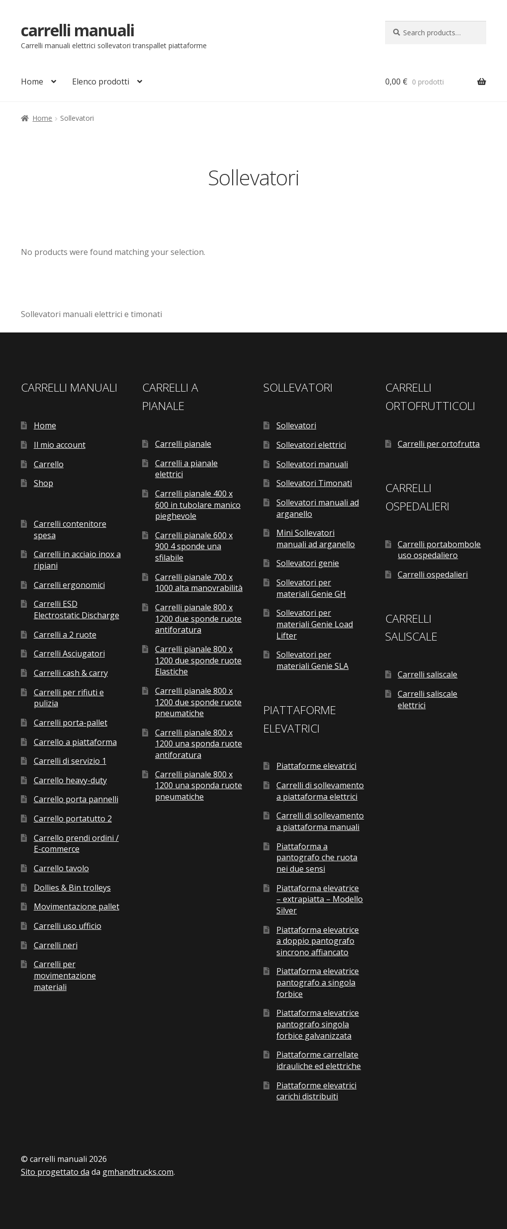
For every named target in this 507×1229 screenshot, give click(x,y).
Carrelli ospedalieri (433, 574)
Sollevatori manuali (312, 464)
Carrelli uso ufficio (67, 925)
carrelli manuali (77, 30)
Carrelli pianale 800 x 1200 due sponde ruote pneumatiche (198, 702)
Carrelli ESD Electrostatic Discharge (76, 609)
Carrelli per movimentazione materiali (65, 975)
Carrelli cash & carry (71, 672)
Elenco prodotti (100, 81)
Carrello (49, 464)
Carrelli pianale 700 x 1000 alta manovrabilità (199, 583)
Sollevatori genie (307, 563)
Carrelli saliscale (427, 674)
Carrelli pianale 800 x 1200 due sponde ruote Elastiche (198, 660)
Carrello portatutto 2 (73, 818)
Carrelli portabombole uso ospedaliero (439, 550)
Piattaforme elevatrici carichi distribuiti (316, 1091)
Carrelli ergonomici (69, 584)
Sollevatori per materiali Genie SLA (312, 660)
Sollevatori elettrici (311, 444)
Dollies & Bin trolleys (72, 887)
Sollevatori (296, 425)
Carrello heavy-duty (70, 780)
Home (32, 81)
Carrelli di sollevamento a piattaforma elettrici (320, 791)
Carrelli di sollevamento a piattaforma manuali (320, 821)
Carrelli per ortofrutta (439, 443)
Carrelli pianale (183, 443)
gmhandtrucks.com (137, 1171)
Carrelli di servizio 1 (70, 760)
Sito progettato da (55, 1171)
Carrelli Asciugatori (69, 653)
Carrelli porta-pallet (70, 722)
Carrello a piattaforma (75, 742)
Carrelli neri (56, 945)
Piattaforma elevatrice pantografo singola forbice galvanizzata (317, 1024)
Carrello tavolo (61, 868)
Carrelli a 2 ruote (65, 634)
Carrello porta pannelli (76, 799)
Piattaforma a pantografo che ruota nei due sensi (316, 857)
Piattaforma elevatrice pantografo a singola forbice (317, 982)
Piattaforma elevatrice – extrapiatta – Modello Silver (319, 899)
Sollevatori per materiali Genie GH (311, 588)
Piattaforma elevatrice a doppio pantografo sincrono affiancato (317, 941)
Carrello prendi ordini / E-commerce (76, 843)
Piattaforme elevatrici (316, 765)
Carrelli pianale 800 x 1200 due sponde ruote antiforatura (198, 618)
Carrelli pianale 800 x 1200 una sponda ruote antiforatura (198, 743)
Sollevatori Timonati (314, 483)
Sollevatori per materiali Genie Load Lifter (314, 624)
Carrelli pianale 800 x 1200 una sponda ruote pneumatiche (198, 785)
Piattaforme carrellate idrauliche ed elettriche (318, 1060)
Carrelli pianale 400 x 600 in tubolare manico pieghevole (198, 504)
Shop (43, 483)
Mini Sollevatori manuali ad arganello (315, 538)
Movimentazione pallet (76, 906)
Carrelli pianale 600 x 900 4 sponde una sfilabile (194, 546)
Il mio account (59, 444)
